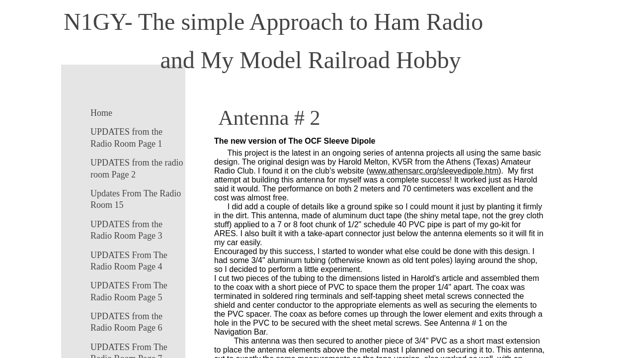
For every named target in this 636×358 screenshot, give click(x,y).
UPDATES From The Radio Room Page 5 (128, 291)
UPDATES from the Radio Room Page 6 (126, 322)
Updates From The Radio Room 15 (135, 199)
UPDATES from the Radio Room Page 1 (126, 137)
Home (101, 113)
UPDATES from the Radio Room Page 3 (126, 230)
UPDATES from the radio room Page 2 (136, 168)
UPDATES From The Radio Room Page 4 (128, 260)
